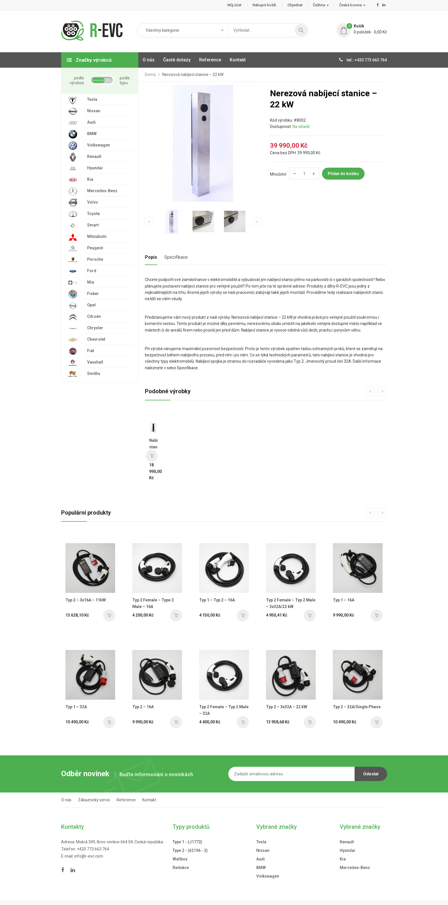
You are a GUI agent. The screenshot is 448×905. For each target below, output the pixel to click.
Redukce (181, 867)
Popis (151, 257)
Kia (343, 859)
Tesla (261, 842)
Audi (260, 859)
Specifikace (176, 257)
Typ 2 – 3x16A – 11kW (85, 600)
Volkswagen (267, 876)
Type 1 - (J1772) (187, 842)
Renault (347, 842)
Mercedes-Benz (355, 867)
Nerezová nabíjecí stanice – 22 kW (192, 74)
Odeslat (371, 773)
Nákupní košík (264, 5)
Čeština (321, 5)
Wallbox (180, 859)
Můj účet (234, 5)
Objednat (295, 5)
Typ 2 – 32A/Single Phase (357, 707)
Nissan (262, 850)
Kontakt (149, 800)
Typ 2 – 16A (143, 707)
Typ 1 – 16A (343, 600)
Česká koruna (352, 5)
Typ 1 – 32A (76, 707)
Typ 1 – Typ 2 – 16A (217, 600)
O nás (66, 800)
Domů (150, 74)
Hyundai (347, 850)
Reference (126, 800)
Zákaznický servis (94, 800)
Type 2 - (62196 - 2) (190, 850)
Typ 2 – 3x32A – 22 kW (286, 707)
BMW (261, 867)
